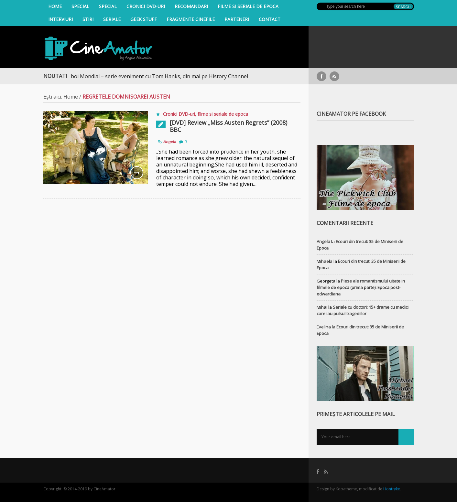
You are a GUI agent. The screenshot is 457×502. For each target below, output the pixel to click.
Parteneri (236, 19)
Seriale (112, 19)
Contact (269, 19)
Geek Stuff (143, 19)
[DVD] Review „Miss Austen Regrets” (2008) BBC (228, 126)
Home (55, 6)
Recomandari (191, 6)
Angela (169, 142)
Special (80, 6)
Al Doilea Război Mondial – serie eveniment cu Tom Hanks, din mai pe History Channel (147, 76)
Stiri (87, 19)
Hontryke (391, 489)
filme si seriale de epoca (248, 6)
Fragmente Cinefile (191, 19)
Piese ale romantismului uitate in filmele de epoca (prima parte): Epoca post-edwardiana (361, 287)
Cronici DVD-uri (145, 6)
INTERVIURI (60, 19)
